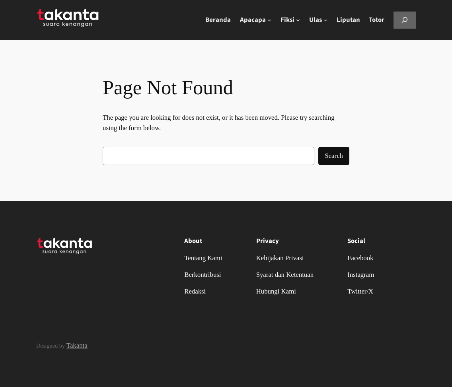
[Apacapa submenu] (269, 20)
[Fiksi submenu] (298, 20)
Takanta (77, 345)
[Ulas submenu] (325, 20)
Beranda (218, 20)
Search (334, 155)
